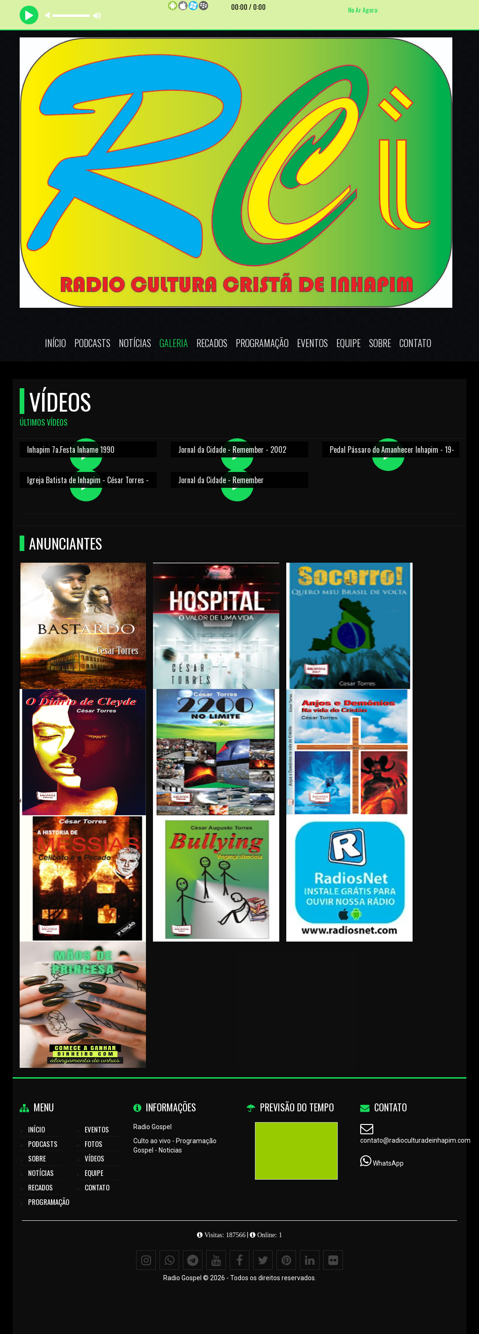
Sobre (380, 343)
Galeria (174, 343)
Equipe (348, 343)
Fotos (93, 1143)
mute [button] (49, 15)
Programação (262, 343)
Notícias (135, 343)
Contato (415, 343)
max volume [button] (97, 15)
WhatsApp (388, 1163)
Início (55, 343)
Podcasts (92, 343)
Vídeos (94, 1158)
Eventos (312, 343)
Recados (211, 343)
